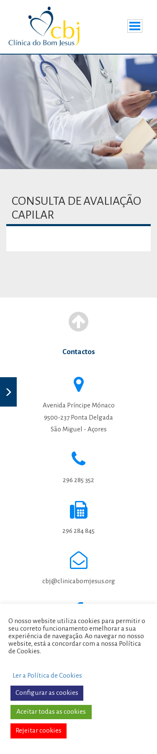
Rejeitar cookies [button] (38, 730)
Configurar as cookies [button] (46, 693)
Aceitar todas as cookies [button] (51, 711)
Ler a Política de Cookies (47, 675)
